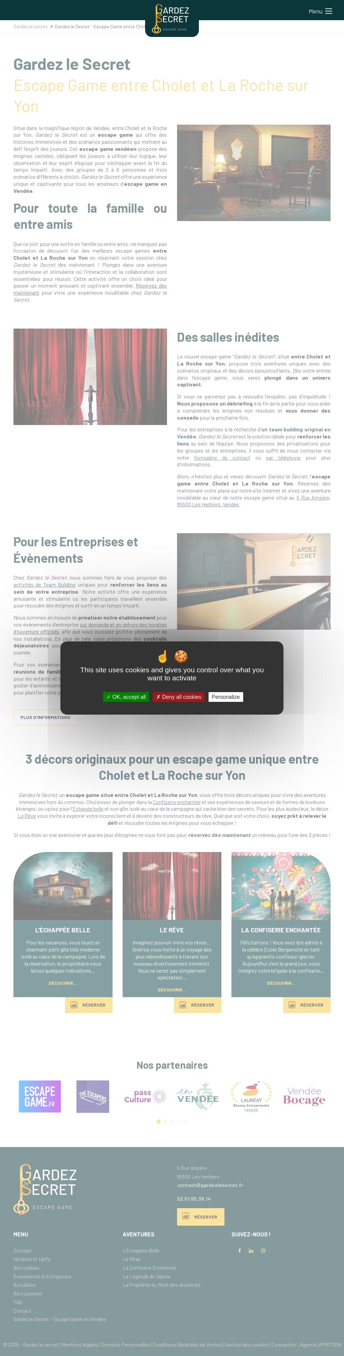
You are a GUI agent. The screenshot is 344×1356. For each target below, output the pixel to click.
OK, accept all (126, 697)
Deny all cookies (178, 697)
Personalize (226, 697)
